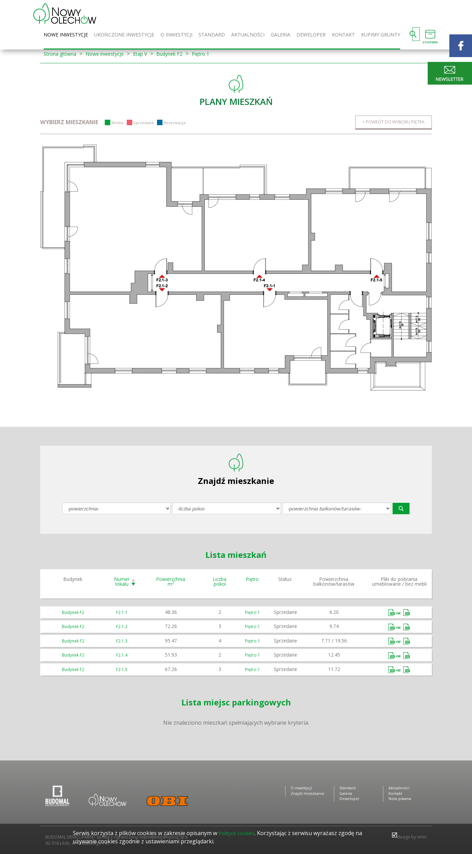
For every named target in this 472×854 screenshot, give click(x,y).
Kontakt (343, 35)
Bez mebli (406, 612)
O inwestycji (176, 35)
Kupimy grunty (380, 35)
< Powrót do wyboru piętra (389, 122)
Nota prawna (401, 801)
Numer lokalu (122, 581)
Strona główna (62, 53)
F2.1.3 (121, 640)
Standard (212, 35)
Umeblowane (395, 612)
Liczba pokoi (219, 581)
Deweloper (311, 35)
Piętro (252, 579)
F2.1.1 (121, 612)
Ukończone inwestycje (124, 35)
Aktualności (248, 35)
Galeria (280, 35)
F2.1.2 (121, 626)
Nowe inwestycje (66, 35)
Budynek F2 (184, 53)
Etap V (151, 53)
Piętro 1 (218, 53)
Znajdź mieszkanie (309, 795)
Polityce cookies (238, 833)
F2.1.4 (121, 655)
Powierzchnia (170, 581)
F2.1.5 (121, 669)
